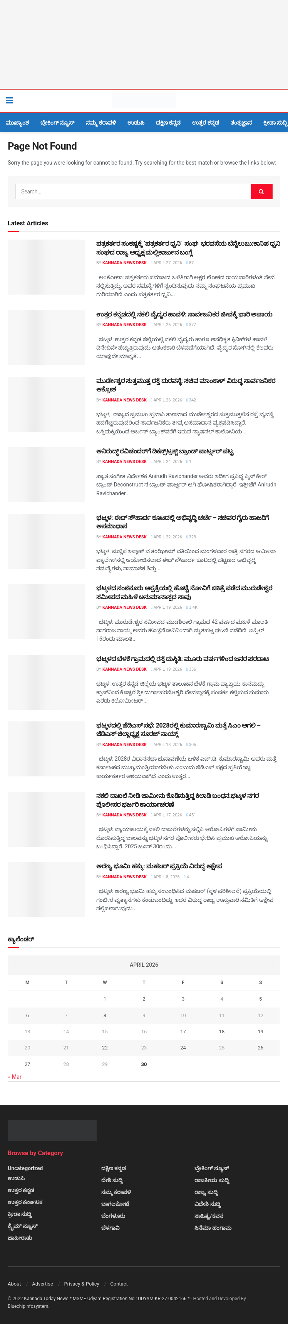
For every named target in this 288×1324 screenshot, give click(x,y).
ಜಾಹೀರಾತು (20, 1238)
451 (191, 815)
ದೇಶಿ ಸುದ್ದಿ (112, 1180)
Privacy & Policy (81, 1284)
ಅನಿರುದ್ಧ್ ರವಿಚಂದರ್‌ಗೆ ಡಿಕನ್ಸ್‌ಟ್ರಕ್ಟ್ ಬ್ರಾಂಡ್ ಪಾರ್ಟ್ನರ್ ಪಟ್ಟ (164, 451)
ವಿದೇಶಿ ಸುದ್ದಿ (207, 1204)
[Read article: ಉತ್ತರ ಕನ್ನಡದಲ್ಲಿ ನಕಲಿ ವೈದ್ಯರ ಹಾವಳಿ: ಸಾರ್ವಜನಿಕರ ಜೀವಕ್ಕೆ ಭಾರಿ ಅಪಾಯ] (46, 337)
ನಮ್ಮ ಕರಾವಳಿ (101, 123)
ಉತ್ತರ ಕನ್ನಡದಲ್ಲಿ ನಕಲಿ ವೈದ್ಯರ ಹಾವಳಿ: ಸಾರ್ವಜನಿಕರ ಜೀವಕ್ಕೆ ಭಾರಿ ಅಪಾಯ (184, 314)
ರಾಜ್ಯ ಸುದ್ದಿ (206, 1192)
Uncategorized (25, 1168)
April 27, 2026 (166, 262)
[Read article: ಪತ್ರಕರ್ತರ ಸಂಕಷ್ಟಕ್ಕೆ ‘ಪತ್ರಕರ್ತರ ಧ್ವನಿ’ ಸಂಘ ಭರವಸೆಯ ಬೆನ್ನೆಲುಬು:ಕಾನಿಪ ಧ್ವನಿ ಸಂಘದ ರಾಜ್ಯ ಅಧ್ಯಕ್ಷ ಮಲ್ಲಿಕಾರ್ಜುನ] (46, 267)
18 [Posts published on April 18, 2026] (222, 1031)
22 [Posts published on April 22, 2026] (105, 1048)
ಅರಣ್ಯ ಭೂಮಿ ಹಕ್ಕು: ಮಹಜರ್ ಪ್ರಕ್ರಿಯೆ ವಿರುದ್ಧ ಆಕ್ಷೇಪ (159, 866)
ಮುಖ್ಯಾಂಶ (17, 123)
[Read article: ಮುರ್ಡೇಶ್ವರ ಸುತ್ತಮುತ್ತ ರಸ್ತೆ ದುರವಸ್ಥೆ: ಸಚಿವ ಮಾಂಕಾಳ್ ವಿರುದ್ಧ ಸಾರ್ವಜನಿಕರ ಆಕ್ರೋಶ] (46, 404)
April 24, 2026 (166, 461)
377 (191, 324)
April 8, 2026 (165, 876)
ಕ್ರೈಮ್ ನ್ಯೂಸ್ (22, 1226)
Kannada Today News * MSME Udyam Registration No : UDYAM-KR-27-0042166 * (107, 1298)
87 (190, 262)
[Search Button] (278, 100)
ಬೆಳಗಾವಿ (110, 1228)
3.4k (192, 607)
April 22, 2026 (166, 537)
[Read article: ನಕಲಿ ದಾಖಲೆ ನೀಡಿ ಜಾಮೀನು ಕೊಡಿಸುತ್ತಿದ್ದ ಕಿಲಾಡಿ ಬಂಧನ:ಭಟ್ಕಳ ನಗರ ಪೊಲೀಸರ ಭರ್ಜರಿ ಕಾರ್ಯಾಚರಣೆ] (46, 819)
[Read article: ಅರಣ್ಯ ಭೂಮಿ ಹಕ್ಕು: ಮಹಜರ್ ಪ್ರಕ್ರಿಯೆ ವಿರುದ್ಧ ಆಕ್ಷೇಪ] (46, 889)
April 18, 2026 (166, 744)
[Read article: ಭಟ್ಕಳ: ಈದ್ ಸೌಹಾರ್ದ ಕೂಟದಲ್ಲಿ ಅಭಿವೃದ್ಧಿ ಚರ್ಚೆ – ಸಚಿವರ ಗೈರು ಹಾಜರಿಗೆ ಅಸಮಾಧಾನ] (46, 541)
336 (191, 669)
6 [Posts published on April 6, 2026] (27, 1015)
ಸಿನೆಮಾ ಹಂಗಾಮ (212, 1228)
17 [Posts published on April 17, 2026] (183, 1031)
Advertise (42, 1284)
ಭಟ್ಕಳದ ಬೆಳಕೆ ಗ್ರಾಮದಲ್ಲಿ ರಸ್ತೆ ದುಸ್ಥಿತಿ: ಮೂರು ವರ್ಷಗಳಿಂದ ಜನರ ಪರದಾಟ (182, 659)
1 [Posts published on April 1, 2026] (105, 999)
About (14, 1284)
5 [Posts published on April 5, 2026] (260, 999)
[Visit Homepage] (144, 100)
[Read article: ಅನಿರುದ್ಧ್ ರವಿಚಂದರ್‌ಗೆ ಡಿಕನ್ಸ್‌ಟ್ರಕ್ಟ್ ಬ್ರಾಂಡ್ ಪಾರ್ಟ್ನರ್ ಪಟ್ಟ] (46, 474)
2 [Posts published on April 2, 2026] (143, 999)
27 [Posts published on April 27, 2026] (27, 1064)
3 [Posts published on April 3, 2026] (183, 999)
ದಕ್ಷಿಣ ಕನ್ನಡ (168, 123)
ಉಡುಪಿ (135, 123)
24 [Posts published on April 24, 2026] (183, 1048)
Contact (118, 1284)
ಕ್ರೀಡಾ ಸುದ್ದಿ (275, 123)
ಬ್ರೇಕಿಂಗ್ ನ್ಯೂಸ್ (57, 123)
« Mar (15, 1077)
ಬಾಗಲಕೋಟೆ (115, 1204)
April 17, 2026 (166, 815)
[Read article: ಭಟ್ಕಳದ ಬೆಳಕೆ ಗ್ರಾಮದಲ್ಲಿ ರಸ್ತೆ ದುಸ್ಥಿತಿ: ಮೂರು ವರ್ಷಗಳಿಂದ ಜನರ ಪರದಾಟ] (46, 682)
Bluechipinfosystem (28, 1306)
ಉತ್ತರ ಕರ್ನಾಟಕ (25, 1202)
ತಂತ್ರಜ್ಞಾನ (241, 123)
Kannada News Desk (124, 262)
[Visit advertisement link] (144, 44)
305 (191, 744)
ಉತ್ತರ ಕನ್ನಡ (205, 123)
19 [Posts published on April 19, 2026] (260, 1031)
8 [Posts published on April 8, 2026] (105, 1015)
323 (191, 537)
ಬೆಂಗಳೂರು (113, 1216)
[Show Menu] (9, 100)
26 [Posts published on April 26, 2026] (260, 1048)
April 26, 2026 (166, 324)
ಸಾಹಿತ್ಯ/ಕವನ (208, 1216)
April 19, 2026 (166, 607)
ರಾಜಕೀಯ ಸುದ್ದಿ (211, 1180)
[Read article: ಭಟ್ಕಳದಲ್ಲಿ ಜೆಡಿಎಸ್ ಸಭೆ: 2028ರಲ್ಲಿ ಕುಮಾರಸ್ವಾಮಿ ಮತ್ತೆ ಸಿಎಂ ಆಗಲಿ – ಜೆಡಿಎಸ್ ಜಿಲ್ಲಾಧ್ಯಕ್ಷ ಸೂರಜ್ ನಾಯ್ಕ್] (46, 748)
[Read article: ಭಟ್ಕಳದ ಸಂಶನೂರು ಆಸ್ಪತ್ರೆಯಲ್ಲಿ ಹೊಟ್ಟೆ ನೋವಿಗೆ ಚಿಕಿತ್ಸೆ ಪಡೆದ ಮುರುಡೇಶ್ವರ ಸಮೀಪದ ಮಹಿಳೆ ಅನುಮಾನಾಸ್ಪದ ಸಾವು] (46, 611)
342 (191, 400)
